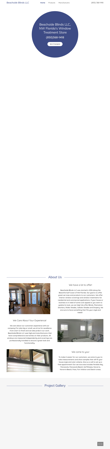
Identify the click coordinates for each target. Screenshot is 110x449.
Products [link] (51, 3)
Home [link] (42, 3)
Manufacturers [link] (64, 3)
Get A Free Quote (55, 44)
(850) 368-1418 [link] (97, 2)
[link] (19, 3)
